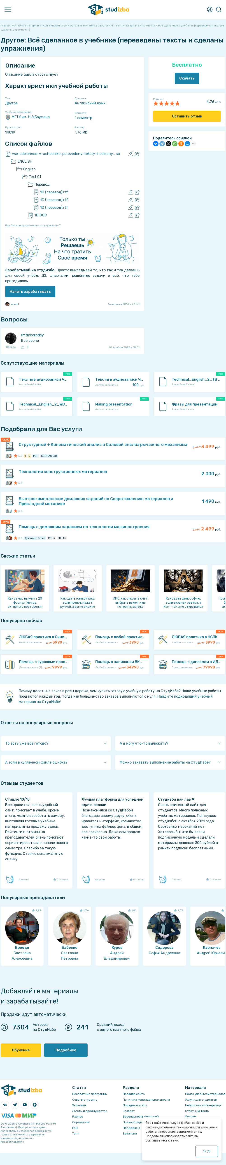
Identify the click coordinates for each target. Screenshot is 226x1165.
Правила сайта (134, 1094)
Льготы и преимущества (89, 1111)
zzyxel (12, 304)
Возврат (129, 1111)
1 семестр (83, 118)
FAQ (75, 1128)
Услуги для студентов (201, 1099)
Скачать (187, 78)
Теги (75, 1133)
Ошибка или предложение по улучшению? (33, 225)
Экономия (79, 1105)
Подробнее (66, 1050)
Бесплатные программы (89, 1094)
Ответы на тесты (197, 1111)
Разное (77, 1116)
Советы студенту (84, 1099)
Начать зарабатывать (30, 291)
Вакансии (130, 1133)
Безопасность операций (141, 1116)
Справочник (81, 1122)
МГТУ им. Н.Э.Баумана (27, 117)
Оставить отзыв (187, 116)
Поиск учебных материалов (205, 1094)
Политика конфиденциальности (146, 1099)
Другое (11, 103)
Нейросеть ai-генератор (203, 1105)
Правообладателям (137, 1122)
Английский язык (90, 103)
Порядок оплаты (135, 1105)
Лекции (190, 1116)
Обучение (21, 1050)
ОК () (206, 1151)
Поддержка (131, 1128)
